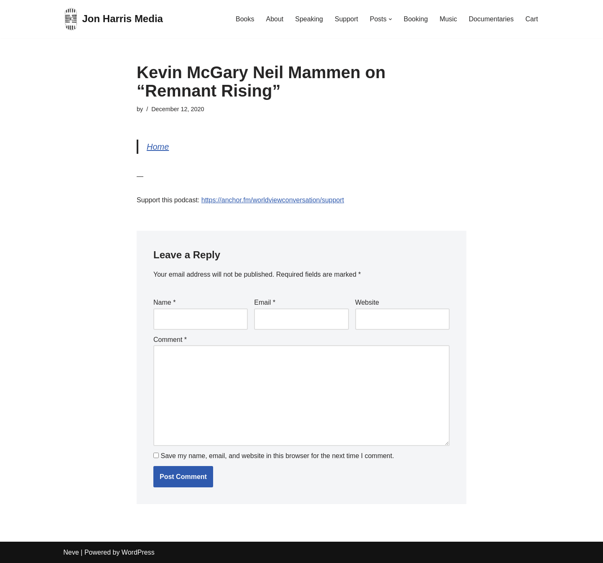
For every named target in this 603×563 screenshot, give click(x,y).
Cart (531, 19)
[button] (390, 19)
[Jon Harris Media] (113, 19)
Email (264, 302)
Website (367, 302)
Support (346, 19)
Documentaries (491, 19)
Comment (170, 339)
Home (158, 146)
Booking (416, 19)
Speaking (309, 19)
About (274, 19)
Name (164, 302)
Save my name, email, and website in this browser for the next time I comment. (277, 455)
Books (245, 19)
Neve (71, 552)
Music (448, 19)
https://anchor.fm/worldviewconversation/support (272, 200)
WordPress (138, 552)
